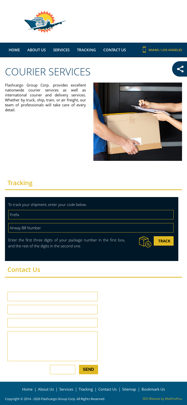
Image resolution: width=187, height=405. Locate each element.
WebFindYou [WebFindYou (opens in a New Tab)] (173, 399)
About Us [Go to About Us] (36, 49)
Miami (154, 50)
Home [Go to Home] (14, 49)
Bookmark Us (153, 389)
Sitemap (129, 389)
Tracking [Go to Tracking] (86, 49)
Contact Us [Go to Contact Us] (114, 49)
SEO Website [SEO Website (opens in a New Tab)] (151, 399)
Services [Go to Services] (61, 49)
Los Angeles (171, 50)
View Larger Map (167, 365)
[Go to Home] (93, 22)
